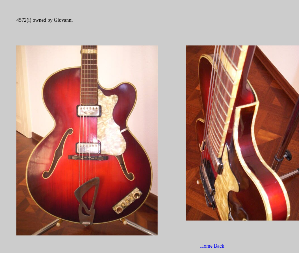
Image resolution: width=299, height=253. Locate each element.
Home (206, 246)
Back (219, 246)
